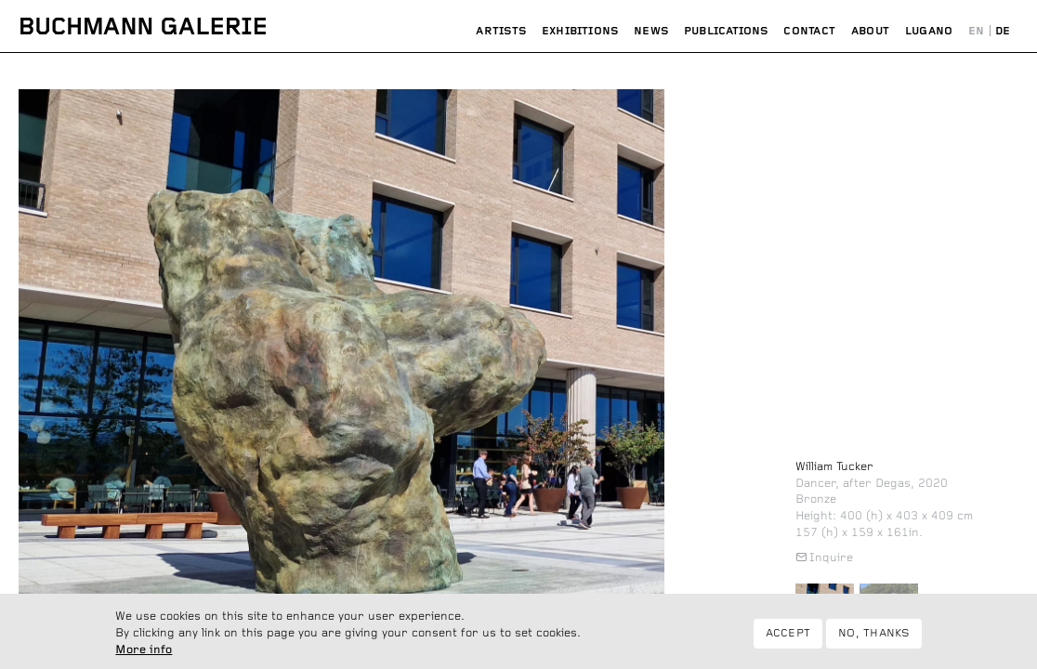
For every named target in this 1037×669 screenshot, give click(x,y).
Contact (809, 31)
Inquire (831, 558)
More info (143, 652)
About (870, 31)
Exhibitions (580, 31)
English (976, 31)
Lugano (928, 31)
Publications (726, 31)
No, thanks (873, 635)
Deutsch (1003, 31)
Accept (788, 635)
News (651, 31)
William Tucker (834, 467)
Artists (501, 31)
